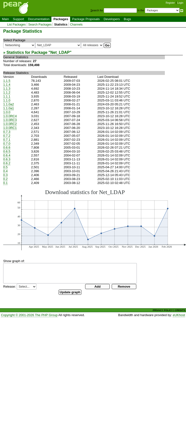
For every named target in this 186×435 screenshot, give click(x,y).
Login (180, 2)
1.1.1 (6, 96)
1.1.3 (6, 88)
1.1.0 (6, 100)
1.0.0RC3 (10, 120)
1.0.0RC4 (10, 116)
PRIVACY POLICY (163, 310)
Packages (60, 19)
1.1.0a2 (8, 104)
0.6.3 (6, 159)
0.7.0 (6, 143)
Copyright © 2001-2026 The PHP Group (29, 315)
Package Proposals (86, 19)
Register (170, 2)
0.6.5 (6, 151)
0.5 (5, 167)
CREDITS (180, 310)
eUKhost (179, 315)
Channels (76, 24)
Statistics (60, 24)
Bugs (127, 19)
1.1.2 (6, 92)
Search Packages (40, 24)
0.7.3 (6, 132)
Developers (112, 19)
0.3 (5, 175)
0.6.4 (6, 155)
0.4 (5, 171)
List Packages (16, 24)
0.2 (5, 179)
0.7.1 (6, 139)
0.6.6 (6, 147)
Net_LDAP (60, 52)
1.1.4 (6, 84)
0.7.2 (6, 136)
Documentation (38, 19)
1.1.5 (6, 81)
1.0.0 (6, 112)
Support (18, 19)
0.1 (5, 183)
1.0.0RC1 (10, 128)
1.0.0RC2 (10, 124)
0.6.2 (6, 163)
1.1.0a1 (8, 108)
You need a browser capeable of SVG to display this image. (94, 219)
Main (5, 19)
